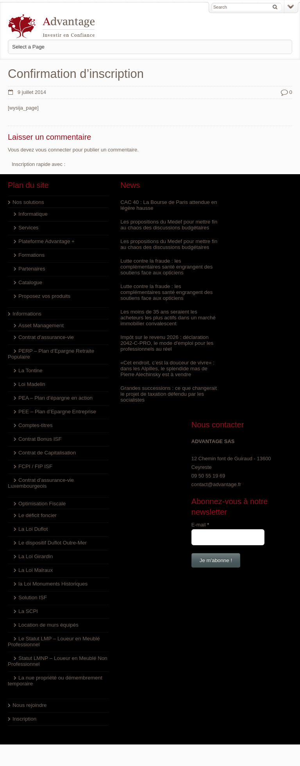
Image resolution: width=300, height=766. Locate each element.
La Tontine (30, 370)
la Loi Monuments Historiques (51, 583)
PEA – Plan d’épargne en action (54, 397)
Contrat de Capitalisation (46, 452)
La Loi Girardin (35, 556)
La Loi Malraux (35, 570)
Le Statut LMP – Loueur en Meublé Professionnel (43, 641)
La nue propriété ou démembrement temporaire (38, 680)
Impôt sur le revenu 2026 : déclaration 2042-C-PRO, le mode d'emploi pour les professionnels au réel (148, 354)
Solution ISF (32, 597)
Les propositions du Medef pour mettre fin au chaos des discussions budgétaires (146, 227)
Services (28, 227)
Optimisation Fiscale (41, 503)
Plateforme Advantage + (45, 241)
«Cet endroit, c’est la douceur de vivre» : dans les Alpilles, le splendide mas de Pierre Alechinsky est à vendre (149, 380)
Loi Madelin (31, 384)
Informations (26, 313)
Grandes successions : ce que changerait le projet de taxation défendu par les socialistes (141, 405)
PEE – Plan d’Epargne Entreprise (55, 411)
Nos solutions (27, 202)
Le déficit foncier (36, 515)
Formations (31, 255)
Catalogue (29, 282)
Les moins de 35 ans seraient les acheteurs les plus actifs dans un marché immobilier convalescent (143, 329)
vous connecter (53, 149)
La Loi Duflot (32, 529)
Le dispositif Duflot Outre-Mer (51, 542)
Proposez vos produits (43, 296)
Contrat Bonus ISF (39, 439)
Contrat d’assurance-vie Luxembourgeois (40, 482)
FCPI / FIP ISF (34, 466)
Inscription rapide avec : (38, 164)
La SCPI (27, 611)
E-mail (214, 285)
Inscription (24, 718)
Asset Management (40, 325)
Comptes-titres (35, 425)
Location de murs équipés (47, 624)
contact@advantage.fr (230, 245)
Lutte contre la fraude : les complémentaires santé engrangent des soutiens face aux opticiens (146, 278)
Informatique (32, 213)
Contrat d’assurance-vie (45, 337)
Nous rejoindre (29, 705)
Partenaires (31, 268)
